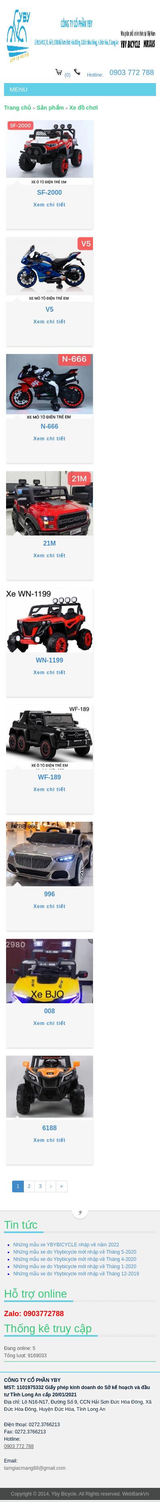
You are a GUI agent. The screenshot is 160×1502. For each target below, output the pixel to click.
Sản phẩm (50, 107)
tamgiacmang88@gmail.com (34, 1468)
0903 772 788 (19, 1446)
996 (49, 894)
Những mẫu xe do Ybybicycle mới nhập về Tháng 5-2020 (74, 1252)
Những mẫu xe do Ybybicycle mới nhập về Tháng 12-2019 (76, 1274)
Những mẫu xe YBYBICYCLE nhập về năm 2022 (66, 1245)
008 (49, 1011)
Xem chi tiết (50, 205)
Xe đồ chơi (83, 107)
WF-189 (49, 777)
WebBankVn (135, 1494)
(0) (68, 75)
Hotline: (96, 75)
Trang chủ (17, 107)
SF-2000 (49, 192)
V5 (50, 309)
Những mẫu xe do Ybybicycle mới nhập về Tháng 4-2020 (74, 1259)
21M (49, 543)
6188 (49, 1128)
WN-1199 (49, 660)
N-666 (50, 426)
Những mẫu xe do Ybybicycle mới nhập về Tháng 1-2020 (74, 1266)
